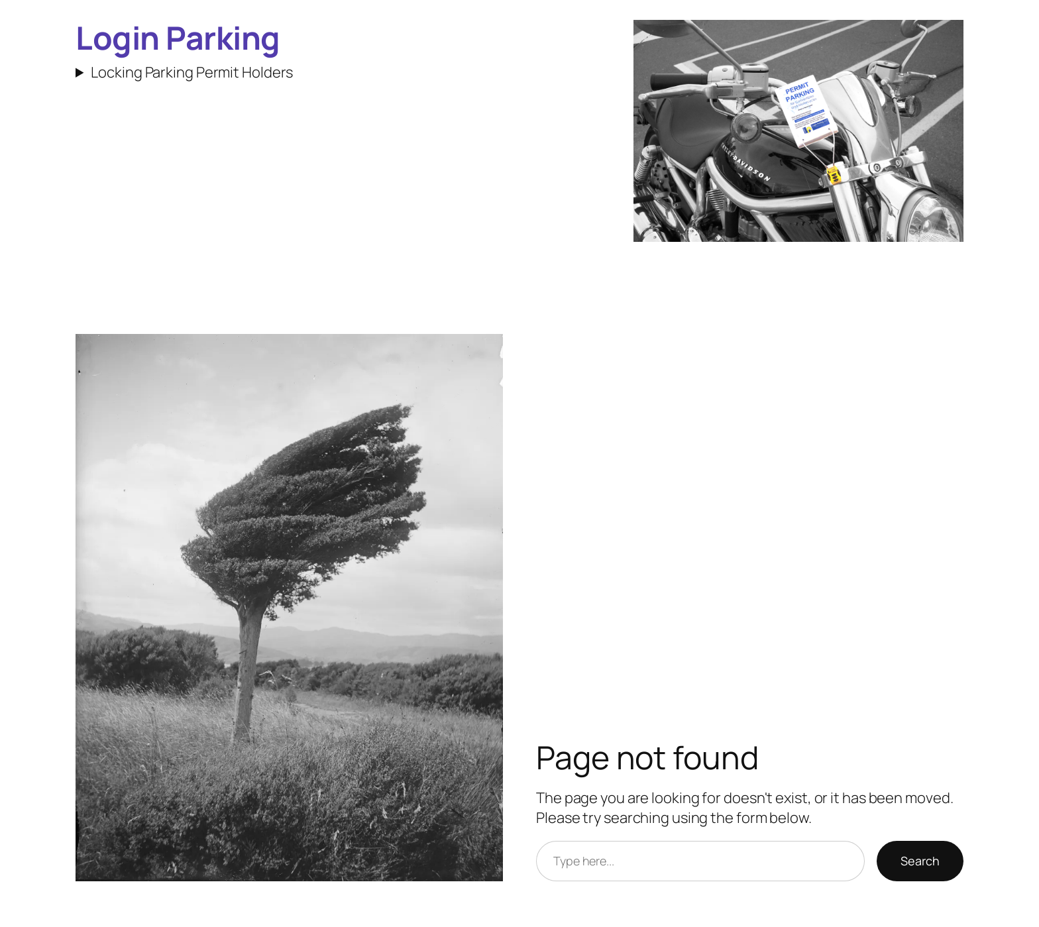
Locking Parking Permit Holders (192, 72)
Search (920, 861)
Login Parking (178, 37)
